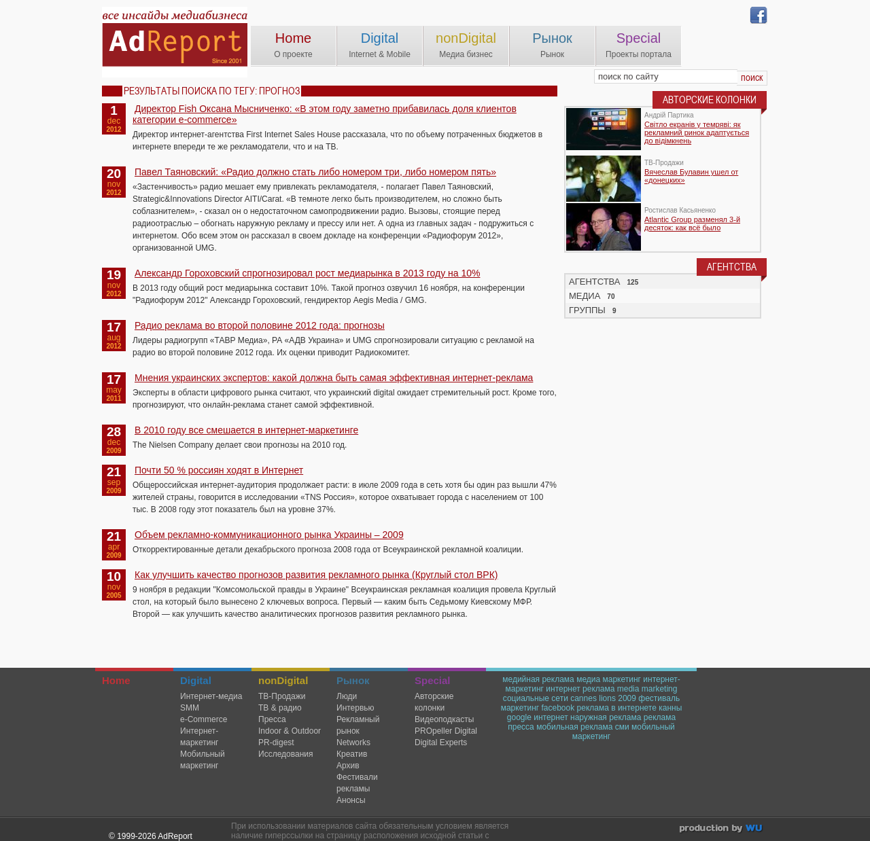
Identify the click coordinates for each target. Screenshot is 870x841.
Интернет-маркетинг (199, 736)
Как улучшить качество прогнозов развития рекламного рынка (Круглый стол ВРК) (316, 574)
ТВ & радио (280, 708)
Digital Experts (441, 742)
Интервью (355, 708)
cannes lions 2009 (603, 698)
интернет (551, 717)
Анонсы (351, 800)
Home (293, 38)
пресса (521, 727)
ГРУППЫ (587, 310)
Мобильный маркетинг (202, 759)
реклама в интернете (617, 708)
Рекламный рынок (357, 725)
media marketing (647, 689)
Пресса (272, 719)
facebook (557, 708)
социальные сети (535, 698)
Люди (346, 696)
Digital (380, 38)
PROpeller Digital (446, 731)
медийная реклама (538, 679)
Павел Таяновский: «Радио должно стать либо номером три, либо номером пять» (315, 171)
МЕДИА (584, 296)
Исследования (285, 754)
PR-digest (276, 742)
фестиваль (659, 698)
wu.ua (722, 830)
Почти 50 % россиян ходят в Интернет (219, 470)
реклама (660, 717)
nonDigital (466, 38)
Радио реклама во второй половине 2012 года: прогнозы (260, 325)
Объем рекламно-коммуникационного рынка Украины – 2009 (269, 534)
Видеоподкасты (444, 719)
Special (638, 38)
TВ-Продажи (281, 696)
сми (622, 727)
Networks (353, 742)
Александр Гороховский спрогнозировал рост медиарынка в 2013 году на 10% (307, 273)
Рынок (552, 38)
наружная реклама (605, 717)
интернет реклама (580, 689)
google (519, 717)
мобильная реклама (574, 727)
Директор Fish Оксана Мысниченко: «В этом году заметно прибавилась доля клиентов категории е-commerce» (325, 114)
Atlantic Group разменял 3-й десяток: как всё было (692, 223)
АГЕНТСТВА (595, 281)
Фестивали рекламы (357, 782)
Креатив (351, 754)
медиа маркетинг (608, 679)
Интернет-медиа (211, 696)
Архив (348, 765)
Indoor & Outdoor (289, 731)
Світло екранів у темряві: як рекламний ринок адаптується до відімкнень (696, 132)
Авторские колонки (434, 702)
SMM (189, 708)
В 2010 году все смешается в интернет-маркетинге (246, 430)
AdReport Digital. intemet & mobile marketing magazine (174, 42)
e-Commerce (203, 719)
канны (670, 708)
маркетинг (520, 708)
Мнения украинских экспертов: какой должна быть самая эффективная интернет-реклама (334, 377)
